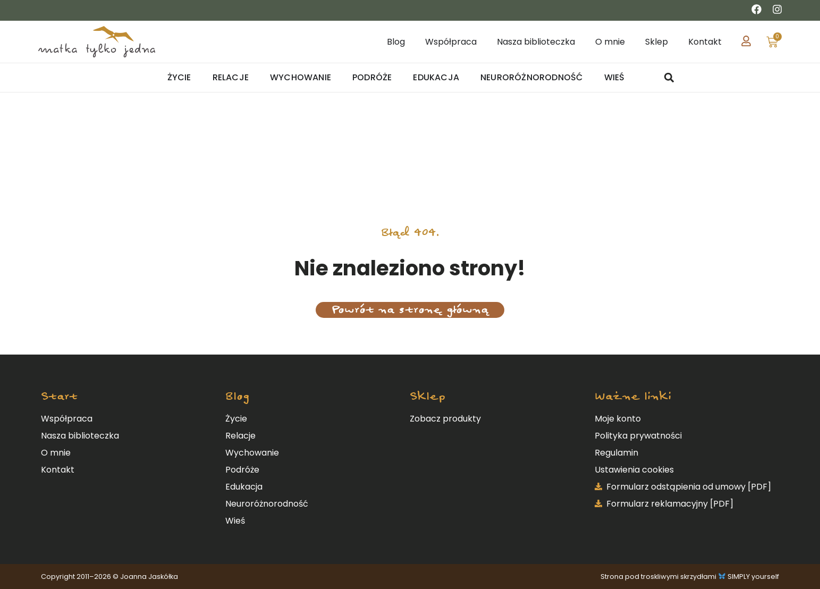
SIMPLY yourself (753, 576)
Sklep (427, 396)
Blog (237, 396)
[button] (669, 78)
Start (59, 396)
